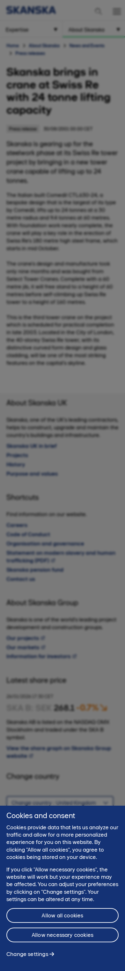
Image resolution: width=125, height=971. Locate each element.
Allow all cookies (62, 918)
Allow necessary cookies (62, 937)
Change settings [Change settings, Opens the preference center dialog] (27, 956)
